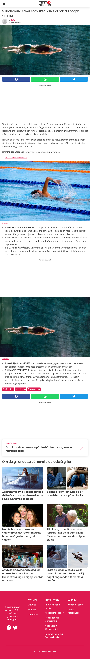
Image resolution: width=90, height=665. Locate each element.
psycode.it (33, 614)
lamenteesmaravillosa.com (16, 157)
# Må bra (20, 389)
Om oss (32, 604)
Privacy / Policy (75, 604)
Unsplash (5, 223)
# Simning (8, 389)
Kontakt (32, 609)
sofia (13, 20)
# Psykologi (34, 389)
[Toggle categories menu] (4, 3)
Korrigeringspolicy (54, 612)
